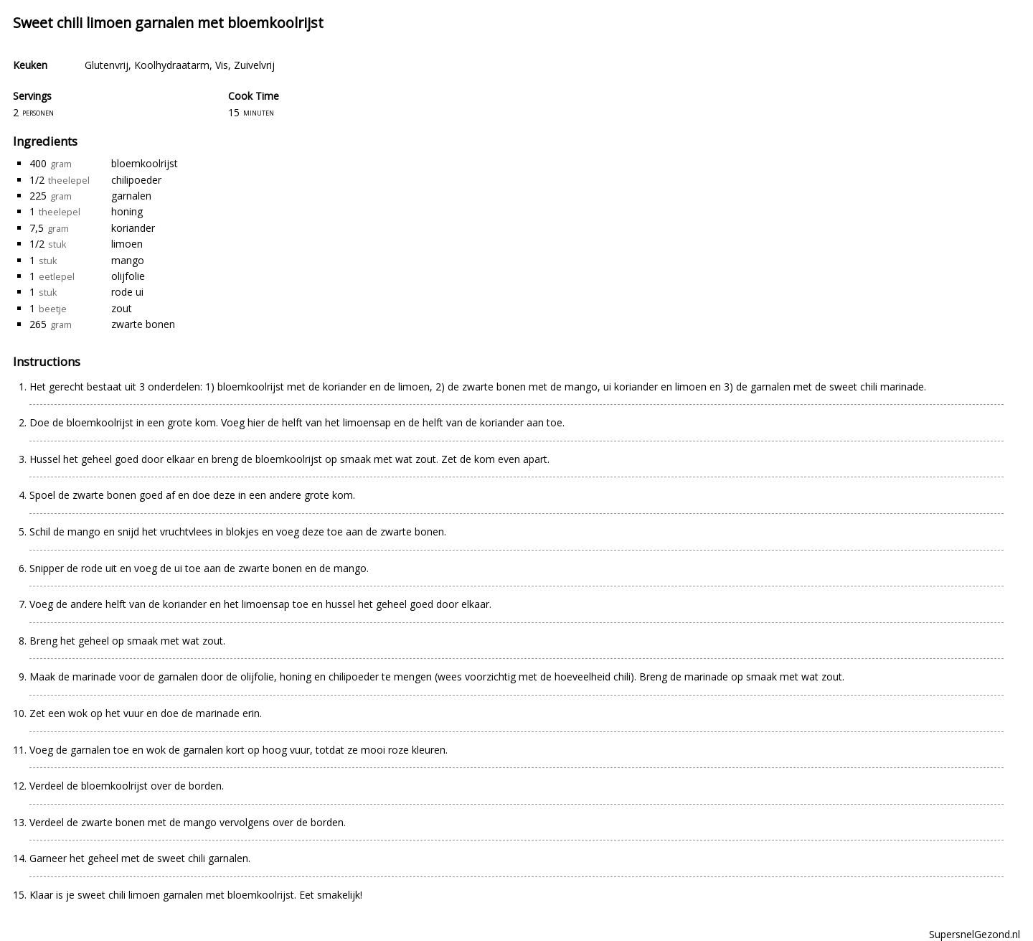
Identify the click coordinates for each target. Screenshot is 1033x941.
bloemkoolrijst (144, 163)
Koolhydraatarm (171, 65)
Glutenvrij (106, 65)
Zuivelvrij (254, 65)
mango (127, 260)
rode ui (127, 292)
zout (121, 308)
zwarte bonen (143, 324)
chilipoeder (136, 180)
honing (127, 211)
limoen (127, 244)
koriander (133, 228)
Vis (221, 65)
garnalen (131, 195)
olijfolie (128, 276)
